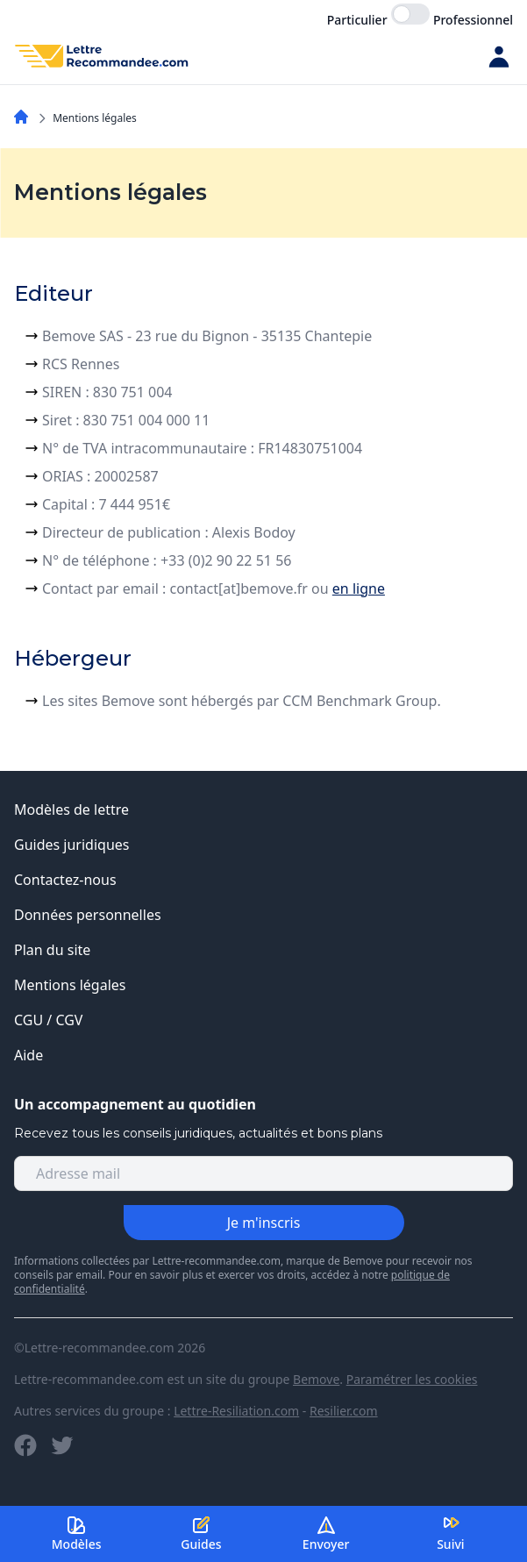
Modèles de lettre (71, 809)
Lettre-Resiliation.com (236, 1410)
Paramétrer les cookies (412, 1379)
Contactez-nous (65, 879)
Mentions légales (70, 985)
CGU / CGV (48, 1020)
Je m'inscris (264, 1222)
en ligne (358, 588)
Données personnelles (87, 914)
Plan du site (52, 949)
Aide (28, 1055)
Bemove (316, 1379)
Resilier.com (344, 1410)
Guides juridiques (72, 844)
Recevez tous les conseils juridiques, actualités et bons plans (198, 1133)
